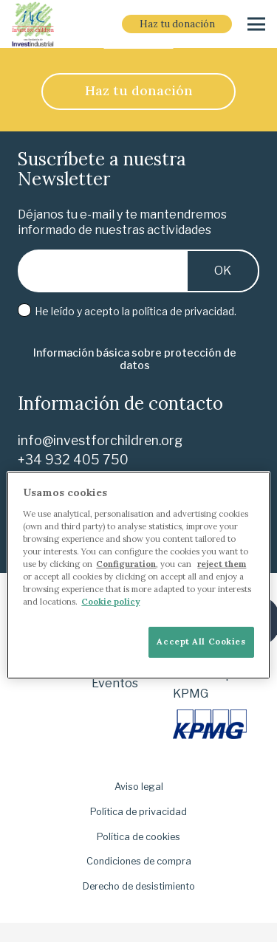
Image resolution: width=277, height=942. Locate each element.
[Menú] (256, 24)
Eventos (115, 683)
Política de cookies (138, 836)
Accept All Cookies (201, 641)
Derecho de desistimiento (139, 886)
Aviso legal (138, 786)
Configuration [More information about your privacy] (126, 564)
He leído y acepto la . (127, 311)
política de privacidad (183, 311)
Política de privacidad (138, 811)
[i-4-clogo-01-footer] (33, 24)
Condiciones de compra (138, 861)
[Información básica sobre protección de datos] (135, 359)
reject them (221, 564)
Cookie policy (110, 602)
